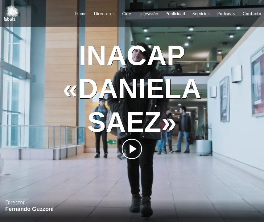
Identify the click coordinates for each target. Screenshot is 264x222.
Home (81, 13)
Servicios (201, 13)
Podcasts (226, 13)
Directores (104, 13)
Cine (126, 13)
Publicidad (175, 13)
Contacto (252, 13)
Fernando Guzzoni (29, 209)
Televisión (148, 13)
